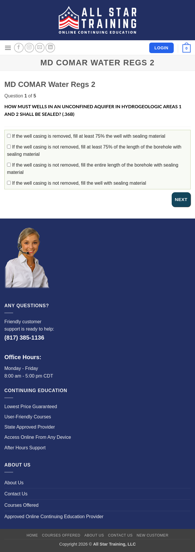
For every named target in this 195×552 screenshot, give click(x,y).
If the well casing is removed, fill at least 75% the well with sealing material (86, 136)
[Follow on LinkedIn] (50, 48)
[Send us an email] (40, 48)
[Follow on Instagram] (29, 48)
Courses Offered (21, 505)
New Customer (152, 535)
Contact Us (15, 493)
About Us (14, 482)
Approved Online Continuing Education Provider (53, 516)
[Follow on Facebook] (19, 48)
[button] (7, 48)
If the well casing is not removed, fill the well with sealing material (76, 183)
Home (32, 535)
